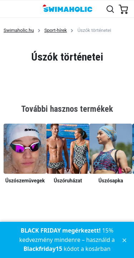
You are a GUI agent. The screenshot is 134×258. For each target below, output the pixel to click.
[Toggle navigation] (9, 9)
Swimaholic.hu (19, 30)
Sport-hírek (55, 30)
